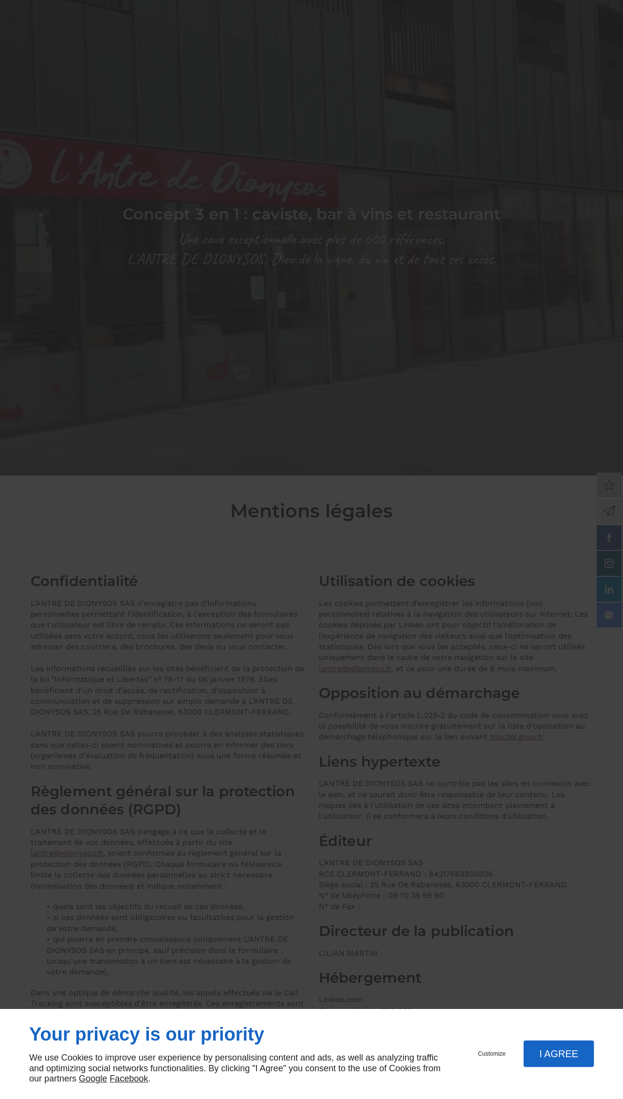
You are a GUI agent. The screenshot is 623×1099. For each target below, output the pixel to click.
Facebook (129, 1078)
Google (93, 1078)
